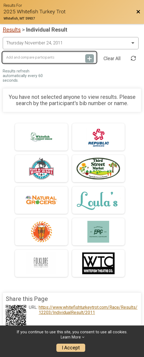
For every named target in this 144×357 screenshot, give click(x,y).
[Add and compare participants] (49, 57)
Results (12, 29)
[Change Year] (71, 43)
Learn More (71, 337)
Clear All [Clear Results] (112, 58)
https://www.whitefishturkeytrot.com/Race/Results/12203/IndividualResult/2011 (88, 310)
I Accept (71, 347)
